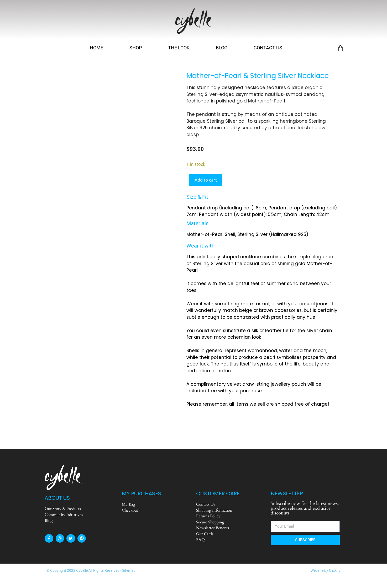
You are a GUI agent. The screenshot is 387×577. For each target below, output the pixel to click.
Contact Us (268, 47)
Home (96, 47)
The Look (179, 47)
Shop (135, 47)
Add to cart (206, 180)
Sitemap (128, 570)
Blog (221, 47)
